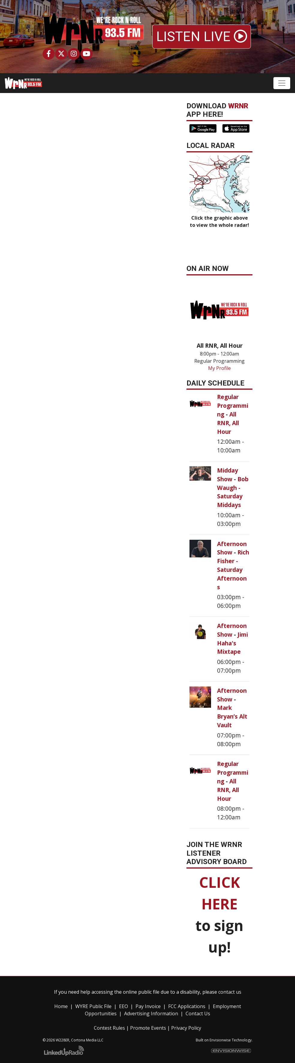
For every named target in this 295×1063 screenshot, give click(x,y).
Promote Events (148, 1028)
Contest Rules (109, 1028)
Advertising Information (151, 1013)
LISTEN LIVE (201, 36)
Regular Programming (232, 405)
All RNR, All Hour (228, 423)
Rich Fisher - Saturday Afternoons (233, 569)
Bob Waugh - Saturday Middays (233, 492)
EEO (123, 1006)
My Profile (219, 368)
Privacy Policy (186, 1028)
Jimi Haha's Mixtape (232, 643)
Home (61, 1006)
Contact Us (198, 1013)
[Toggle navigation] (281, 83)
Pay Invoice (148, 1006)
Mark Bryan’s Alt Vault (232, 716)
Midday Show (227, 474)
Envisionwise (220, 1040)
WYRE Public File (93, 1006)
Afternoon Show (232, 548)
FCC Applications (186, 1006)
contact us (229, 992)
